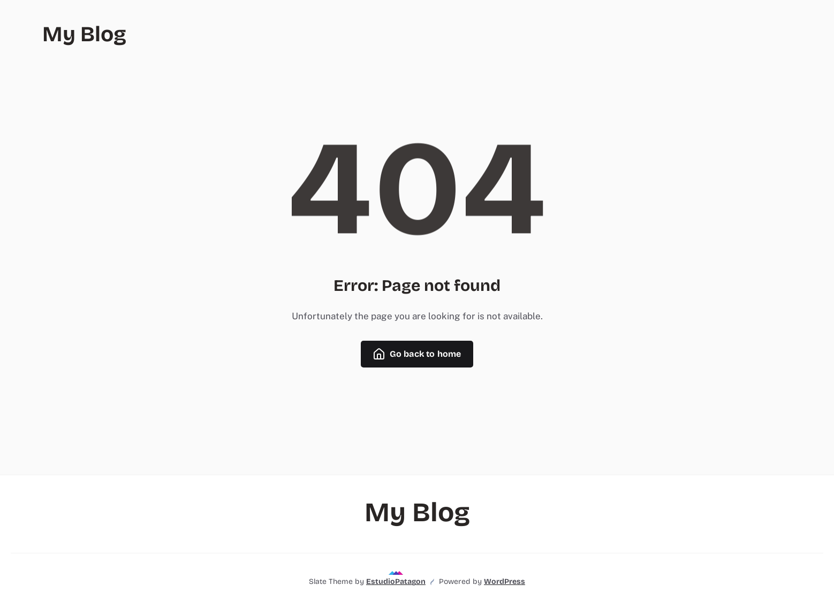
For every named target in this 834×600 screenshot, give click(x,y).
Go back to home (417, 354)
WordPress (504, 581)
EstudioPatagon (396, 581)
